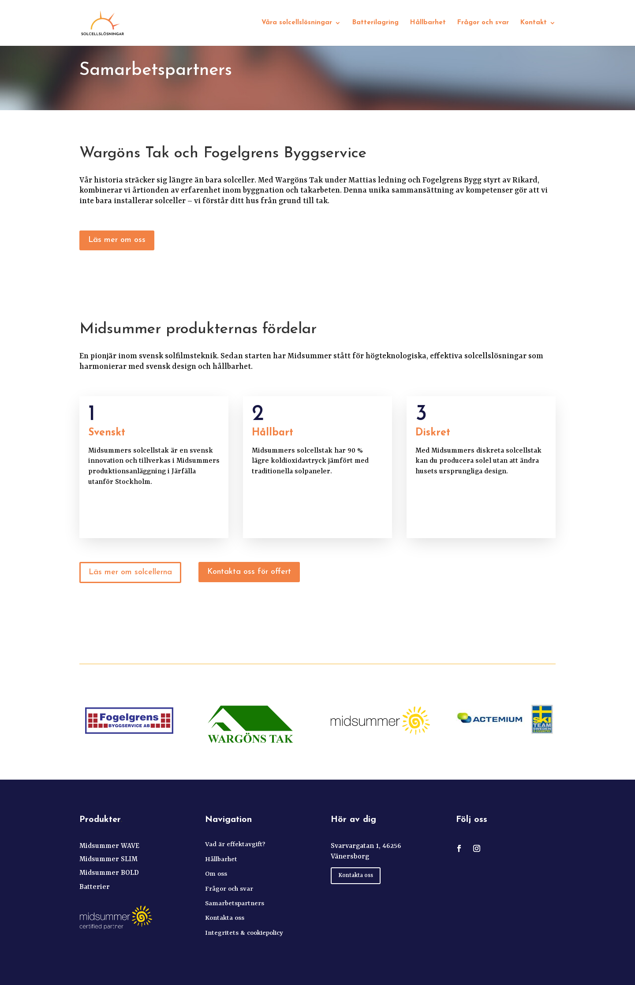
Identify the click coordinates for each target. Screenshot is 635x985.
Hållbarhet (428, 23)
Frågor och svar (483, 23)
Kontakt (533, 23)
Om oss (216, 874)
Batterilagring (375, 23)
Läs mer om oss (117, 240)
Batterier (94, 887)
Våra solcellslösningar (296, 23)
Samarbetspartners (234, 903)
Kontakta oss (224, 918)
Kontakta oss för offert (249, 572)
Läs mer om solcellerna (130, 572)
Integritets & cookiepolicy (244, 933)
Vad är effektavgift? (235, 844)
